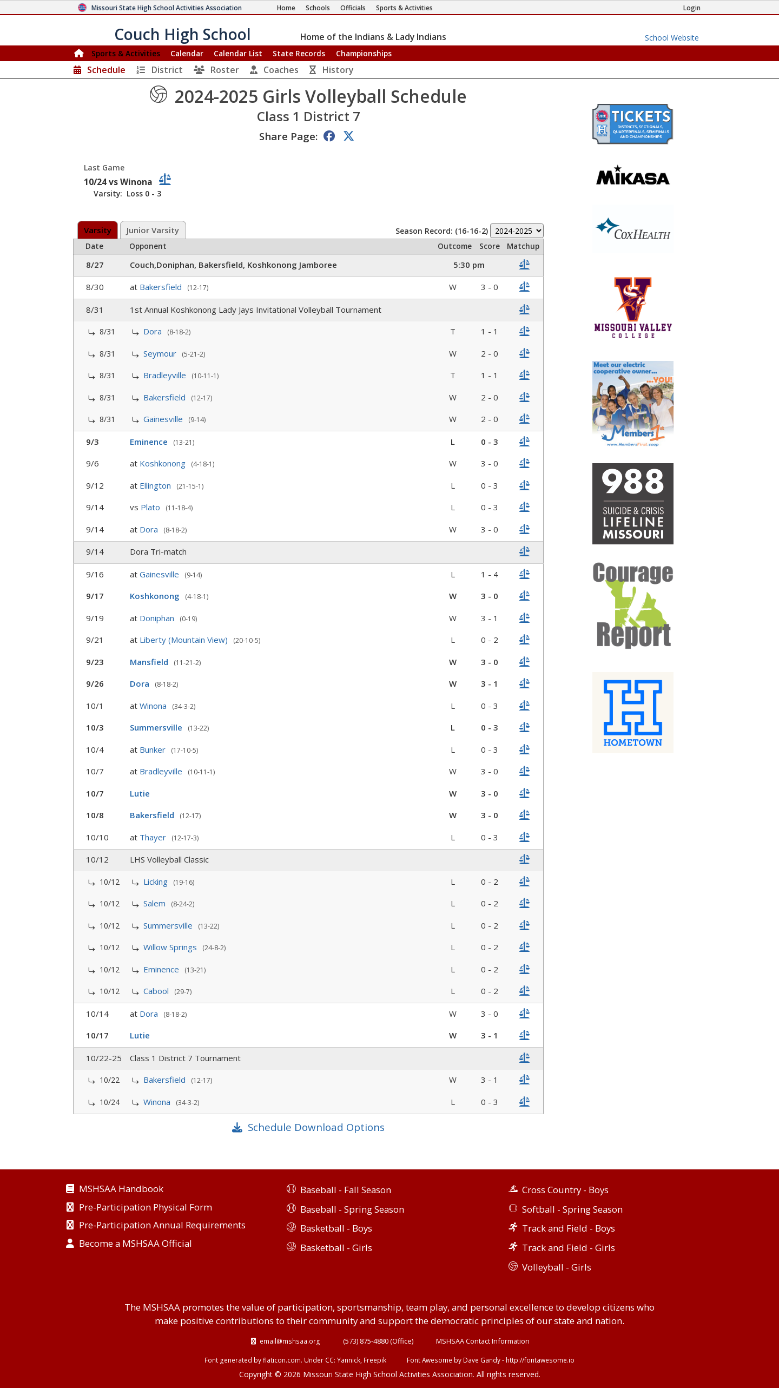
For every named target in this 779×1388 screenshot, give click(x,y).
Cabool (157, 990)
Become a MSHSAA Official (135, 1244)
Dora (153, 331)
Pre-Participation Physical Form (145, 1207)
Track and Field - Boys (568, 1228)
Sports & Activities (125, 53)
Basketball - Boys (336, 1228)
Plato (151, 507)
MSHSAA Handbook (121, 1189)
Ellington (156, 485)
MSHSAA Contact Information (483, 1341)
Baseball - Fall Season (345, 1189)
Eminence (150, 441)
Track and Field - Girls (568, 1247)
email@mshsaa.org (290, 1341)
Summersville (157, 727)
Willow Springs (171, 947)
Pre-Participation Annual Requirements (162, 1225)
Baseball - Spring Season (352, 1209)
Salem (155, 903)
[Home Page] (286, 8)
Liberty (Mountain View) (185, 639)
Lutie (141, 793)
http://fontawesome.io (540, 1360)
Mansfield (150, 661)
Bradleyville (165, 375)
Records (299, 53)
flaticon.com (282, 1360)
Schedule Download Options (316, 1127)
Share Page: (288, 136)
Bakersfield (162, 286)
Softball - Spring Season (572, 1209)
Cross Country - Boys (565, 1189)
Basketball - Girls (336, 1247)
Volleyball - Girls (556, 1267)
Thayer (154, 837)
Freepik (375, 1360)
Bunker (154, 749)
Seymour (161, 353)
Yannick (348, 1360)
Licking (156, 881)
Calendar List (238, 53)
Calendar (186, 53)
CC (329, 1360)
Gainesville (164, 418)
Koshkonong (164, 463)
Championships (364, 53)
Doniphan (158, 618)
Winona (154, 705)
